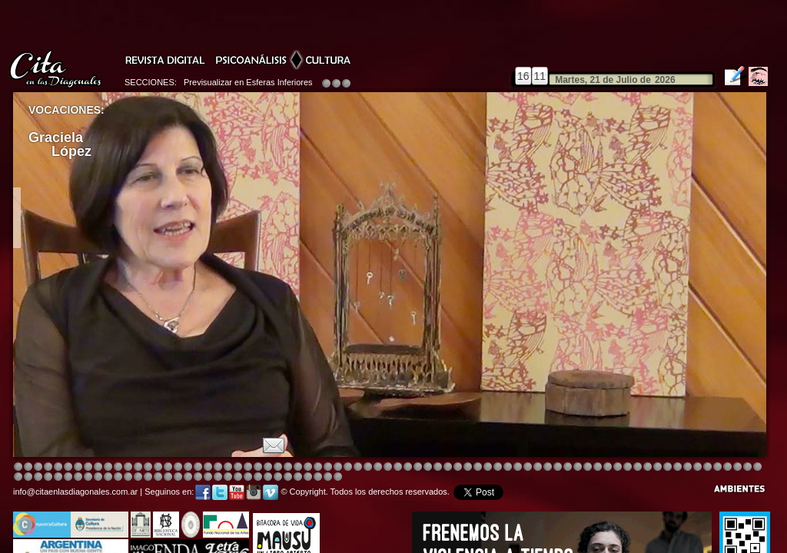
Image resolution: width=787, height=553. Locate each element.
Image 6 (657, 467)
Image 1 (18, 467)
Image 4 (48, 467)
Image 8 (388, 467)
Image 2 (28, 467)
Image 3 (38, 467)
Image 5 (558, 467)
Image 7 (667, 467)
